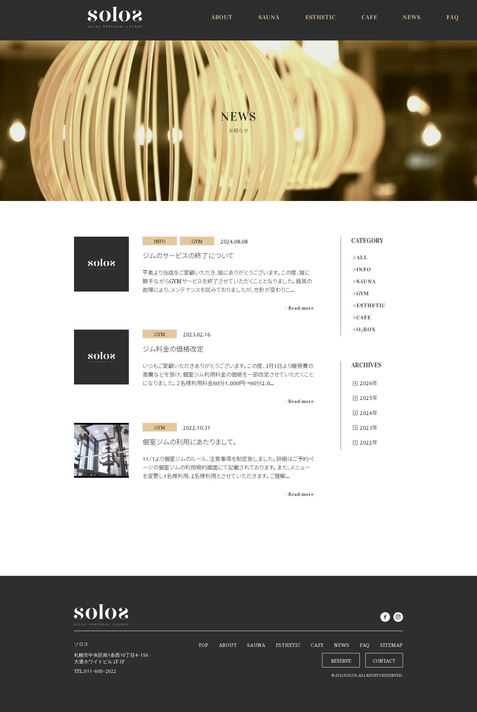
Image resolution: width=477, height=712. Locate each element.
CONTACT (384, 659)
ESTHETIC (371, 305)
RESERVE (439, 21)
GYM (362, 293)
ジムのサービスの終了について (188, 253)
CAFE (363, 317)
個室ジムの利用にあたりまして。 (189, 440)
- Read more (299, 308)
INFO (363, 269)
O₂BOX (366, 329)
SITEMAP (391, 644)
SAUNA (366, 281)
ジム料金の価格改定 (173, 347)
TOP (203, 644)
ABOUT (228, 644)
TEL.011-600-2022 (95, 670)
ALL (362, 257)
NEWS (342, 644)
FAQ (365, 644)
